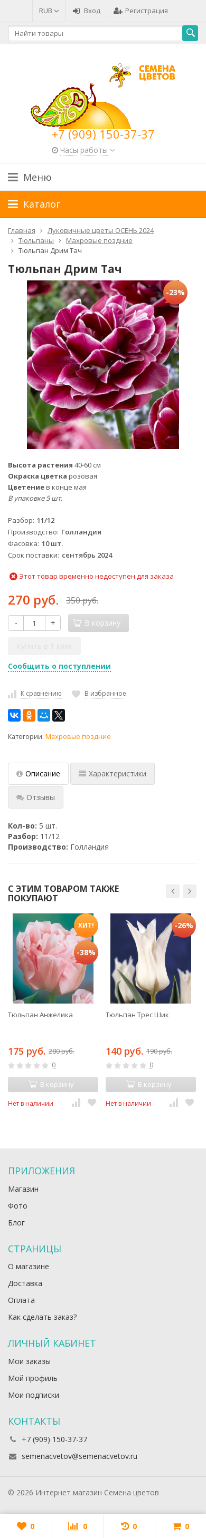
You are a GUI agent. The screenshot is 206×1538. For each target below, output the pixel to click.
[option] (53, 1010)
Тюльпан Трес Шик (137, 1014)
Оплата (21, 1300)
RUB (49, 10)
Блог (16, 1223)
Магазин (23, 1189)
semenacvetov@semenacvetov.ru (79, 1456)
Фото (17, 1206)
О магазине (28, 1266)
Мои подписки (33, 1395)
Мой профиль (33, 1378)
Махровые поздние (78, 736)
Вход (86, 10)
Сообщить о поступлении (59, 666)
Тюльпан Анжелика (40, 1014)
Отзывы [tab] (35, 797)
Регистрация (141, 10)
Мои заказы (29, 1361)
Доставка (25, 1283)
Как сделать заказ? (42, 1317)
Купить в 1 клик (44, 646)
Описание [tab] (38, 773)
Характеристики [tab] (112, 773)
